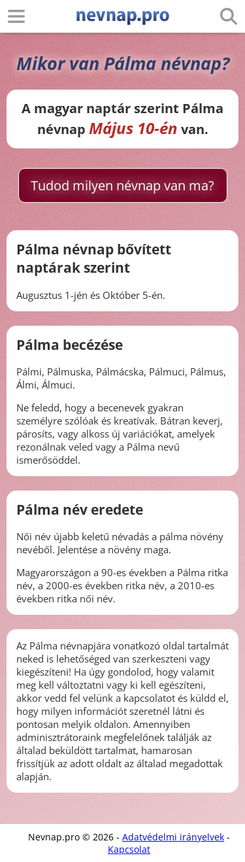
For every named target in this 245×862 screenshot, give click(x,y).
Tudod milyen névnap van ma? (122, 185)
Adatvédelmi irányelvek (173, 837)
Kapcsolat (129, 849)
